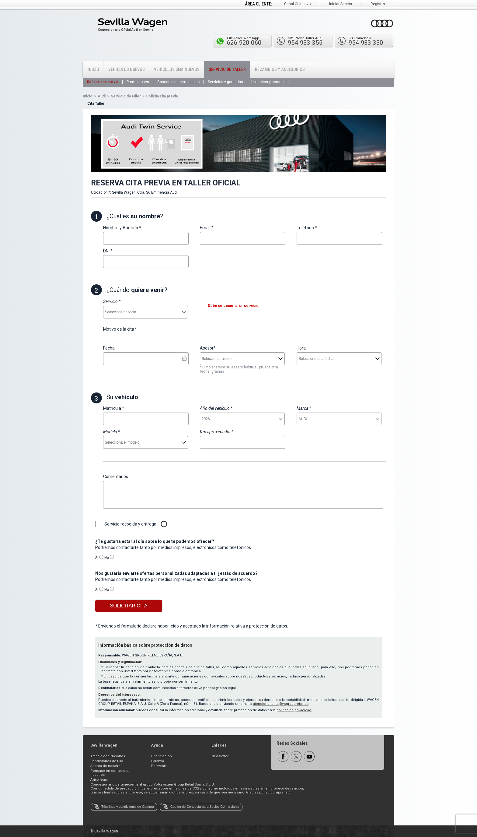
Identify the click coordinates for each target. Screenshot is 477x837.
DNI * (108, 250)
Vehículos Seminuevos (177, 69)
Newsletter (219, 756)
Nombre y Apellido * (122, 227)
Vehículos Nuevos (126, 69)
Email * (207, 227)
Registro (378, 4)
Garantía (157, 761)
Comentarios (115, 476)
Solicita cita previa (102, 82)
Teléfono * (307, 227)
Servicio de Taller (227, 69)
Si (96, 558)
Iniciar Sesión (340, 4)
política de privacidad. (294, 710)
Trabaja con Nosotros (107, 756)
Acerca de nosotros (106, 766)
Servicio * (111, 301)
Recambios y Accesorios (280, 69)
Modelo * (111, 431)
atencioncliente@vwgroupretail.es (280, 704)
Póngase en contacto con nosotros (111, 773)
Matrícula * (113, 408)
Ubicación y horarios (268, 82)
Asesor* (208, 348)
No (106, 558)
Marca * (304, 408)
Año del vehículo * (216, 408)
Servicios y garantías (225, 82)
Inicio (93, 69)
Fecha (109, 348)
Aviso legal (99, 780)
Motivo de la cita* (119, 329)
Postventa (159, 766)
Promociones (138, 82)
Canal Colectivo (297, 4)
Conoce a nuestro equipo (178, 82)
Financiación (161, 756)
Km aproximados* (216, 431)
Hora (301, 348)
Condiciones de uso (106, 761)
